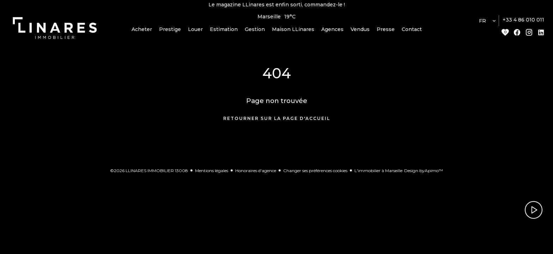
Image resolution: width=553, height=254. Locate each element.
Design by (423, 172)
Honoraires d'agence (255, 172)
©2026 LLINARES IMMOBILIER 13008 (149, 172)
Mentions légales (211, 172)
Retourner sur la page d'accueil (276, 120)
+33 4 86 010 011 (523, 22)
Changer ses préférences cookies (315, 172)
